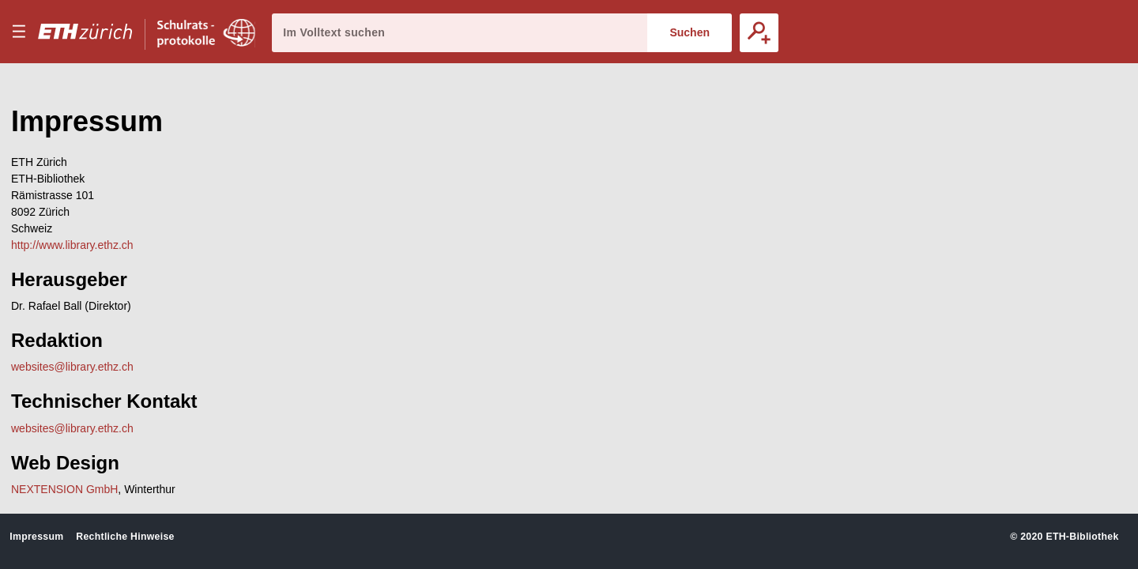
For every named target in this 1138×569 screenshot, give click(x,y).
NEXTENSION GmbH (64, 489)
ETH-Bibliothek (1082, 536)
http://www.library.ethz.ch (72, 245)
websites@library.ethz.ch (72, 366)
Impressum (36, 536)
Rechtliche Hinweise (125, 536)
